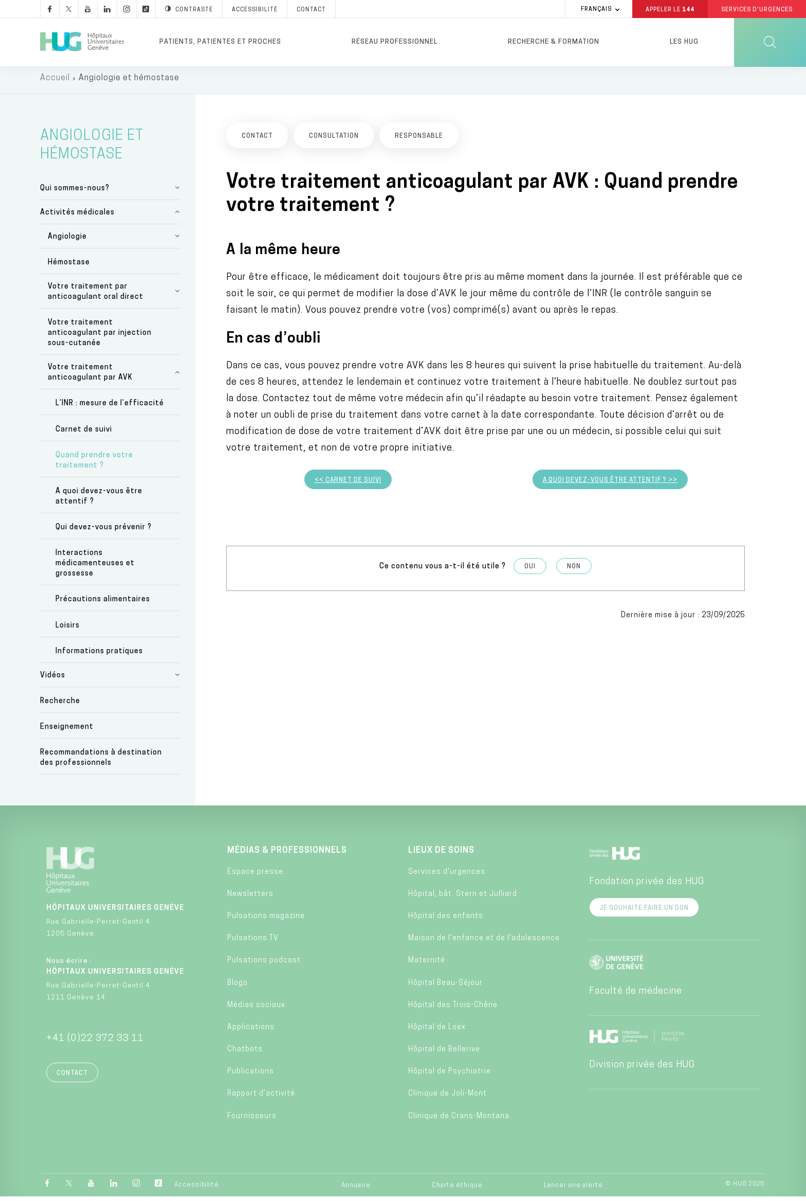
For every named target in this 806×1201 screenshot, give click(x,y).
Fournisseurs (252, 1120)
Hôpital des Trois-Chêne (453, 1009)
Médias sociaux (256, 1009)
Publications (250, 1076)
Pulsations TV (253, 943)
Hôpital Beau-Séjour (445, 987)
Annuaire (356, 1190)
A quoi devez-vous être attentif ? (99, 501)
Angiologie (67, 241)
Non (574, 571)
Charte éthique (457, 1190)
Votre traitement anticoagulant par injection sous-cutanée (100, 338)
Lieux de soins (441, 855)
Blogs (237, 987)
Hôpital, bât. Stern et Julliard (462, 898)
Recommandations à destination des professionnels (101, 763)
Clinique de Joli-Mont (447, 1098)
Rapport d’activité (261, 1098)
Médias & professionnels (287, 855)
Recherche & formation (553, 42)
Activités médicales (77, 217)
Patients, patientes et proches (220, 42)
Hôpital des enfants (445, 920)
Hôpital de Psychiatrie (449, 1076)
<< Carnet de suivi (348, 485)
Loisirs (68, 630)
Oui (530, 571)
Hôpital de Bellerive (444, 1054)
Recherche (60, 705)
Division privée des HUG (642, 1069)
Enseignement (67, 732)
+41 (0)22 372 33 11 (95, 1043)
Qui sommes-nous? (74, 192)
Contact (72, 1078)
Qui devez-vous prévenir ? (104, 532)
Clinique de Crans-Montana (458, 1120)
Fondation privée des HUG (646, 886)
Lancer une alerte (573, 1190)
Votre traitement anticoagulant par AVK (90, 377)
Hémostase (69, 267)
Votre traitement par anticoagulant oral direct (95, 296)
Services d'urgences (446, 876)
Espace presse (255, 876)
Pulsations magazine (266, 920)
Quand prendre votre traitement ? (94, 465)
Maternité (426, 965)
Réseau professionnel (394, 42)
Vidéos (52, 680)
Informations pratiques (99, 655)
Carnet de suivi (84, 434)
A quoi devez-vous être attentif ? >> (610, 485)
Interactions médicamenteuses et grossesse (95, 568)
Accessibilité (196, 1189)
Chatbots (245, 1054)
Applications (250, 1031)
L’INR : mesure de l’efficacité (110, 408)
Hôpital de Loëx (437, 1031)
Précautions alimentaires (103, 604)
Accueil (55, 82)
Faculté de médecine (635, 996)
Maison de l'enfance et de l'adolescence (484, 943)
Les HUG (684, 42)
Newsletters (250, 898)
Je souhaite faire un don (644, 913)
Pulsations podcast (264, 965)
